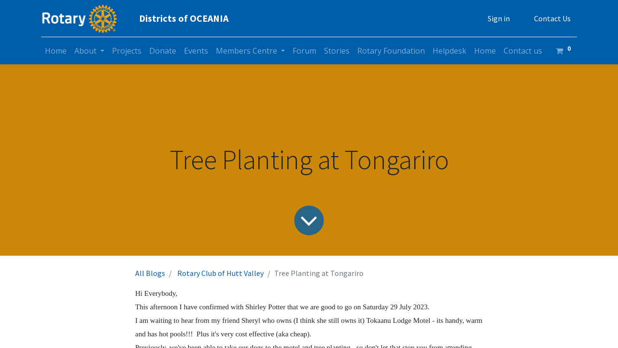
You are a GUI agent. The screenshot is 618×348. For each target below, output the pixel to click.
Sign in (499, 18)
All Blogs (150, 273)
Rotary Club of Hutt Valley (220, 273)
